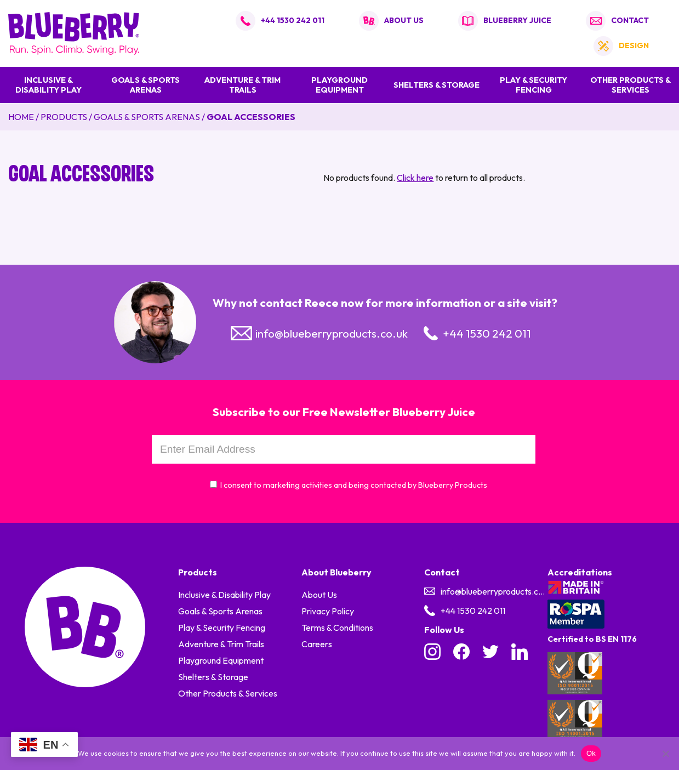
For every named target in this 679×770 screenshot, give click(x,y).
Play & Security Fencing (533, 85)
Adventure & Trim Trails (242, 85)
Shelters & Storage (436, 85)
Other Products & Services (630, 85)
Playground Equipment (339, 85)
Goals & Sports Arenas (145, 85)
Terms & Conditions (337, 627)
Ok (591, 753)
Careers (316, 643)
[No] (665, 753)
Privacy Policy (327, 611)
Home (21, 116)
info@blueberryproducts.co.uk (331, 333)
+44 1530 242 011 (292, 20)
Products (64, 116)
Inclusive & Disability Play (48, 85)
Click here (415, 177)
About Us (319, 594)
